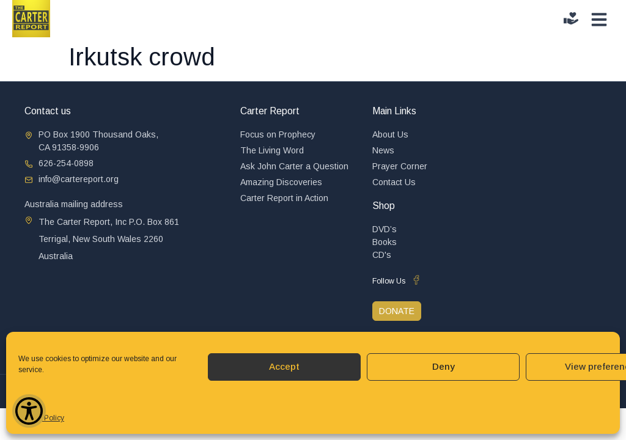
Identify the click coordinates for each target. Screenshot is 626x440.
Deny (443, 366)
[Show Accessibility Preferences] (29, 411)
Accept (284, 366)
